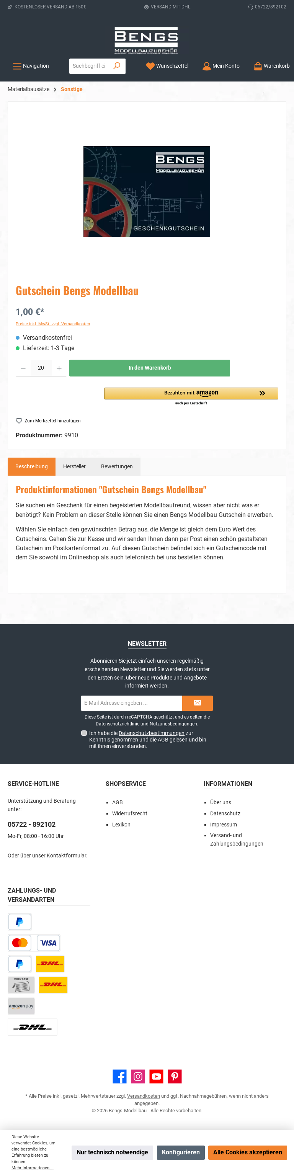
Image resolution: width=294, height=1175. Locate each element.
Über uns (220, 802)
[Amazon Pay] (21, 1006)
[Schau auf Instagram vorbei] (138, 1076)
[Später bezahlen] (20, 922)
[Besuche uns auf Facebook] (119, 1076)
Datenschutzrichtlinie (117, 724)
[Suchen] (117, 66)
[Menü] (31, 66)
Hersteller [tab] (74, 466)
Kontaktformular (66, 855)
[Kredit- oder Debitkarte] (34, 943)
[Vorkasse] (21, 985)
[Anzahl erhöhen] (59, 368)
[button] (191, 397)
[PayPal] (20, 964)
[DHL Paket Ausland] (32, 1027)
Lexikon (121, 824)
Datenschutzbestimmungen (152, 733)
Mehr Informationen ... (32, 1167)
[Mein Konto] (221, 66)
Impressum (223, 824)
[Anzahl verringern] (23, 368)
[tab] (32, 467)
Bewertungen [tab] (117, 466)
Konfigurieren (181, 1152)
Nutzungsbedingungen (173, 724)
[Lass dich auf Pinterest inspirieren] (174, 1076)
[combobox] (89, 66)
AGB (163, 740)
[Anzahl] (41, 368)
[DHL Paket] (50, 964)
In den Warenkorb (150, 368)
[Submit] (197, 703)
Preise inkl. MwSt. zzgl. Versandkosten (53, 323)
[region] (147, 191)
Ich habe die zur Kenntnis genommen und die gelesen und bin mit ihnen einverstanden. (147, 739)
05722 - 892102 (32, 824)
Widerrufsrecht (129, 813)
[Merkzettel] (167, 66)
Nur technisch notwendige (112, 1152)
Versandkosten (143, 1096)
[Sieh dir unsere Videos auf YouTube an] (156, 1076)
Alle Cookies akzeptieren (247, 1152)
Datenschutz (225, 813)
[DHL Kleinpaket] (53, 985)
